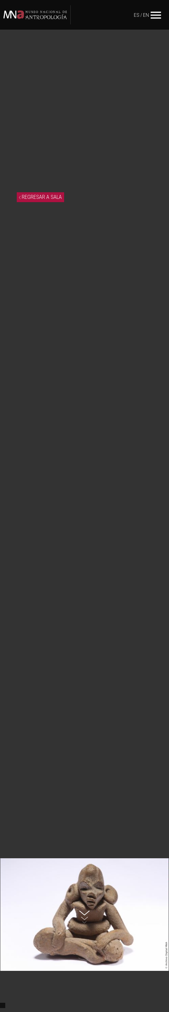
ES (136, 15)
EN (146, 15)
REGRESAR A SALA (40, 197)
